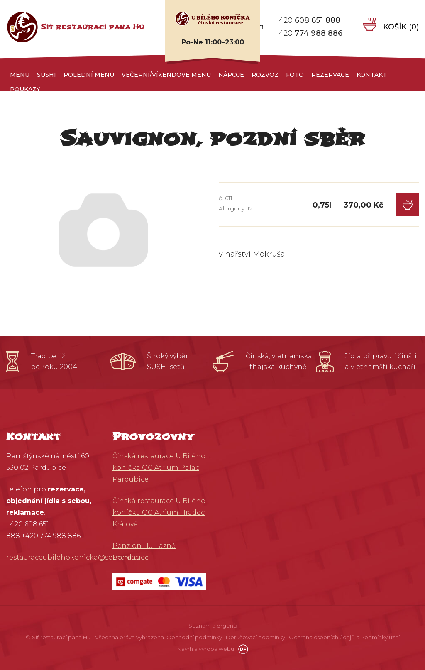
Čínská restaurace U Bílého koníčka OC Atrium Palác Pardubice (158, 467)
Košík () (401, 26)
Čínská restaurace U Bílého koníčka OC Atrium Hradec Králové (158, 512)
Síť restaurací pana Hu (93, 26)
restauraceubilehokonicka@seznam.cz (73, 557)
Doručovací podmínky (255, 637)
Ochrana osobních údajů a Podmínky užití (344, 637)
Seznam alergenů (212, 625)
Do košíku (407, 204)
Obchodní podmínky (194, 637)
